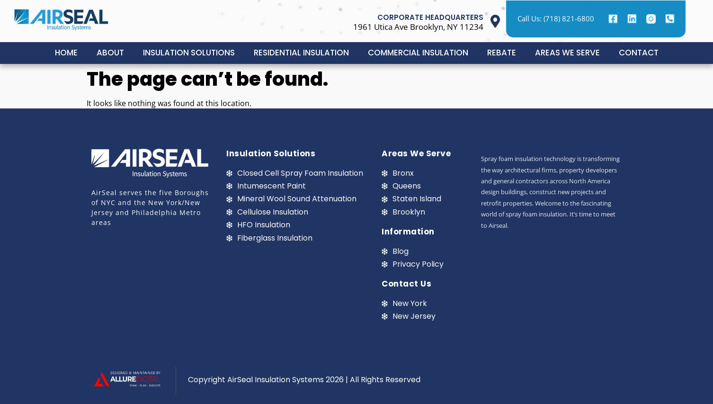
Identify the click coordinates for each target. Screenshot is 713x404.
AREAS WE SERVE (567, 52)
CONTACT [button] (639, 52)
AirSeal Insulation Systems (275, 379)
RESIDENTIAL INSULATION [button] (301, 52)
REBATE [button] (501, 52)
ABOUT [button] (110, 52)
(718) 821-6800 (569, 18)
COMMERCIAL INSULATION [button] (418, 52)
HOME (66, 52)
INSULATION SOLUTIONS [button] (189, 52)
